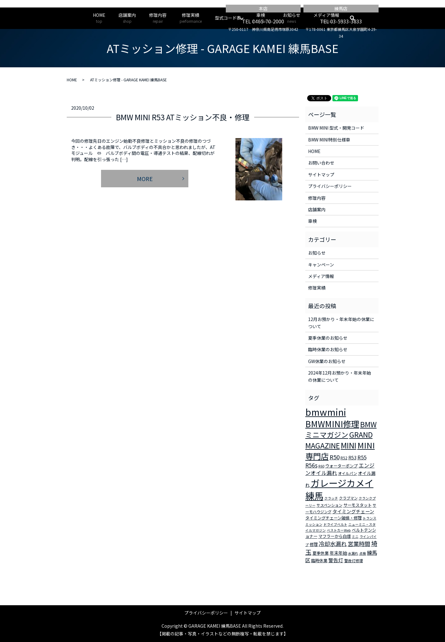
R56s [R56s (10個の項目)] (311, 465)
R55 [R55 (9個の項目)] (361, 457)
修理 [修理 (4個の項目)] (314, 544)
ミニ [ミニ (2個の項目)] (355, 536)
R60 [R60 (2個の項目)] (321, 466)
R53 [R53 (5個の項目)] (352, 457)
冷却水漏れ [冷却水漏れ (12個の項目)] (333, 543)
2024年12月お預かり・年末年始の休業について (339, 376)
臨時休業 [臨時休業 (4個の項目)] (319, 560)
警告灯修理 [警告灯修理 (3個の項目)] (353, 560)
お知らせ (291, 18)
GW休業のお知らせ (327, 361)
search (355, 18)
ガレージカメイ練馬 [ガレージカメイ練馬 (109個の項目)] (339, 489)
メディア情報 (326, 18)
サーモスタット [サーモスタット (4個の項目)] (357, 505)
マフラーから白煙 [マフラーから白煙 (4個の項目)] (334, 536)
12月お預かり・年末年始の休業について (341, 322)
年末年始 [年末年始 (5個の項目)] (338, 553)
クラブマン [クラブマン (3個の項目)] (348, 498)
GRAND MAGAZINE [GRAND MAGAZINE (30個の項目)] (339, 440)
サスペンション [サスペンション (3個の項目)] (329, 505)
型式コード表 (228, 18)
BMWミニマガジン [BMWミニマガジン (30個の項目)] (341, 429)
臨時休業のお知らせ (327, 349)
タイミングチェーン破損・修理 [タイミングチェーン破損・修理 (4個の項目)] (333, 518)
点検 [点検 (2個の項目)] (362, 553)
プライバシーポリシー (330, 186)
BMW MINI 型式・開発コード (336, 128)
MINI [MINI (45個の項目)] (348, 445)
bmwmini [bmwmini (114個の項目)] (325, 411)
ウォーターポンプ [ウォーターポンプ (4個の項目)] (341, 466)
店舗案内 (127, 18)
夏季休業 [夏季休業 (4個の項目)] (320, 553)
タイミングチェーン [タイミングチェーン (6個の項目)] (353, 511)
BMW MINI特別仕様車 (329, 140)
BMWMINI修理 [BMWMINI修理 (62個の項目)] (332, 424)
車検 (261, 18)
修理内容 (158, 18)
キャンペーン (321, 264)
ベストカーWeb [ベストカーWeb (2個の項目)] (339, 530)
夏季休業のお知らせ (327, 338)
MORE (145, 179)
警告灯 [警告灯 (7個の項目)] (335, 560)
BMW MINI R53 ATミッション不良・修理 (182, 117)
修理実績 (191, 18)
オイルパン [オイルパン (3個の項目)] (347, 473)
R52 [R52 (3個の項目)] (344, 457)
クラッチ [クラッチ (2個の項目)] (331, 498)
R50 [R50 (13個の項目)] (335, 457)
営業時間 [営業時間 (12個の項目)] (359, 543)
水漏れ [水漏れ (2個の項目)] (353, 553)
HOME (99, 18)
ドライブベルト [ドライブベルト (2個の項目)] (335, 524)
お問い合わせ (321, 163)
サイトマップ (321, 174)
